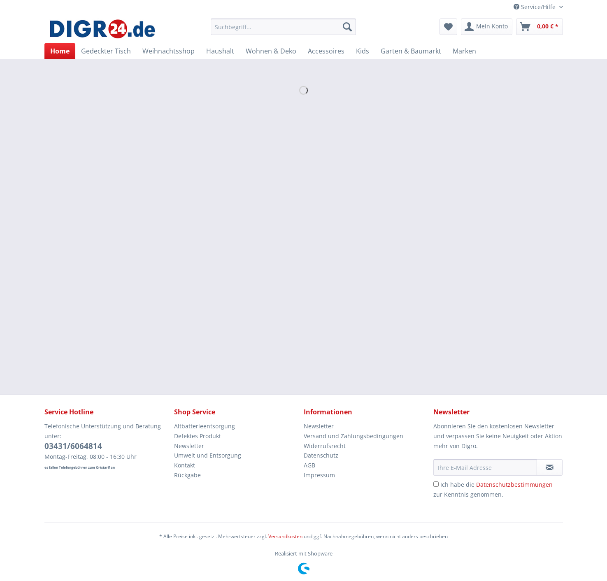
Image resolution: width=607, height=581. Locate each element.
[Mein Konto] (486, 27)
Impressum (319, 475)
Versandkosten (285, 536)
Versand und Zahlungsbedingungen (353, 436)
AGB (309, 465)
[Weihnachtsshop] (168, 51)
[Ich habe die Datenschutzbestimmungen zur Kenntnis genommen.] (436, 484)
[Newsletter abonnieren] (550, 467)
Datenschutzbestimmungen (514, 484)
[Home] (59, 51)
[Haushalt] (220, 51)
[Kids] (362, 51)
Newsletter (189, 446)
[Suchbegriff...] (283, 27)
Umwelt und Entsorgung (207, 455)
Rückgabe (187, 475)
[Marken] (464, 51)
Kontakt (184, 465)
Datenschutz (321, 455)
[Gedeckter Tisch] (106, 51)
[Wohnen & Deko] (271, 51)
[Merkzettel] (448, 27)
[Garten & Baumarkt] (411, 51)
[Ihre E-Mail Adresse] (485, 467)
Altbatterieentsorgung (204, 426)
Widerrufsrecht (325, 446)
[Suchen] (347, 27)
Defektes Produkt (197, 436)
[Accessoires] (326, 51)
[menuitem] (283, 31)
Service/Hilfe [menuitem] (535, 7)
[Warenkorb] (539, 27)
